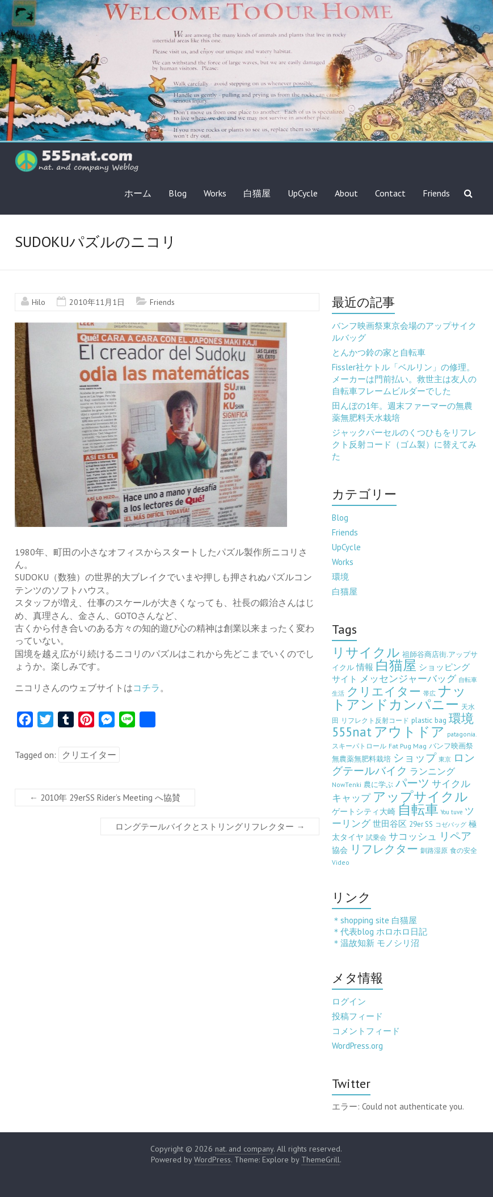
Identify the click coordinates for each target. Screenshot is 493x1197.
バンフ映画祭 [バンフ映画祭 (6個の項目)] (451, 745)
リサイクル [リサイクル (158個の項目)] (366, 652)
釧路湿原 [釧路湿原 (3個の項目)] (434, 850)
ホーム (137, 193)
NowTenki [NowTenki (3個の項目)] (346, 784)
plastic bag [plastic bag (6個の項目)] (428, 720)
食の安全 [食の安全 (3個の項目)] (463, 850)
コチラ (146, 687)
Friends (436, 193)
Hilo (38, 302)
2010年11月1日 (97, 302)
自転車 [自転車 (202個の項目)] (418, 809)
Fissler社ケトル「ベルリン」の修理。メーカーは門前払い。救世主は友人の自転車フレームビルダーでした (404, 379)
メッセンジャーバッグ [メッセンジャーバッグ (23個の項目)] (408, 678)
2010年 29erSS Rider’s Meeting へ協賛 (105, 797)
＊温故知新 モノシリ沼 (375, 942)
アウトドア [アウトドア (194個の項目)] (409, 731)
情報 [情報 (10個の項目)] (364, 667)
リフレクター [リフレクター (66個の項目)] (384, 848)
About (346, 193)
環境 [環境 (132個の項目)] (461, 718)
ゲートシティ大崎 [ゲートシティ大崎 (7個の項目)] (363, 811)
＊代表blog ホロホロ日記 (379, 931)
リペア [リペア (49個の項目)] (455, 835)
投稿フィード (357, 1016)
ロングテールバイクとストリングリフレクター (210, 826)
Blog (177, 193)
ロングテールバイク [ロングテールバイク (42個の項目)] (403, 764)
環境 (340, 576)
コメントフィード (366, 1031)
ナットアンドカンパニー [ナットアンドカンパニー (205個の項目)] (399, 697)
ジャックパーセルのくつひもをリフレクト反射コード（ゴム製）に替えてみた (404, 444)
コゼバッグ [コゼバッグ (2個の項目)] (450, 824)
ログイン (349, 1001)
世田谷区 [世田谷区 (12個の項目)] (390, 823)
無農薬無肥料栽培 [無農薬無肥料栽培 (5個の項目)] (361, 759)
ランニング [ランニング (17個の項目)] (432, 771)
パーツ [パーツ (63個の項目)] (412, 782)
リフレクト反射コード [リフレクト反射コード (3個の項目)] (375, 720)
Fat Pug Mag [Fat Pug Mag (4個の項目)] (408, 746)
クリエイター (89, 754)
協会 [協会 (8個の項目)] (340, 850)
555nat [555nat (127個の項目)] (352, 731)
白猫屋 (257, 193)
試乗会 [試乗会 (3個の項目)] (376, 837)
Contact (390, 193)
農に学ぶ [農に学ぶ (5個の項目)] (378, 784)
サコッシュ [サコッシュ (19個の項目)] (413, 836)
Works (215, 193)
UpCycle (303, 193)
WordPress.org (357, 1045)
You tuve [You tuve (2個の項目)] (451, 812)
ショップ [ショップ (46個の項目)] (414, 757)
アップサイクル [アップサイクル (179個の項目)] (420, 796)
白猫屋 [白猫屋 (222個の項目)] (396, 665)
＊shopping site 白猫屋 (374, 920)
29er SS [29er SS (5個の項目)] (421, 824)
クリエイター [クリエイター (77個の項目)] (384, 691)
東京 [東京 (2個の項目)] (445, 759)
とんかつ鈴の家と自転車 (378, 352)
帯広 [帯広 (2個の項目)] (429, 693)
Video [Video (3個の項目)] (340, 862)
